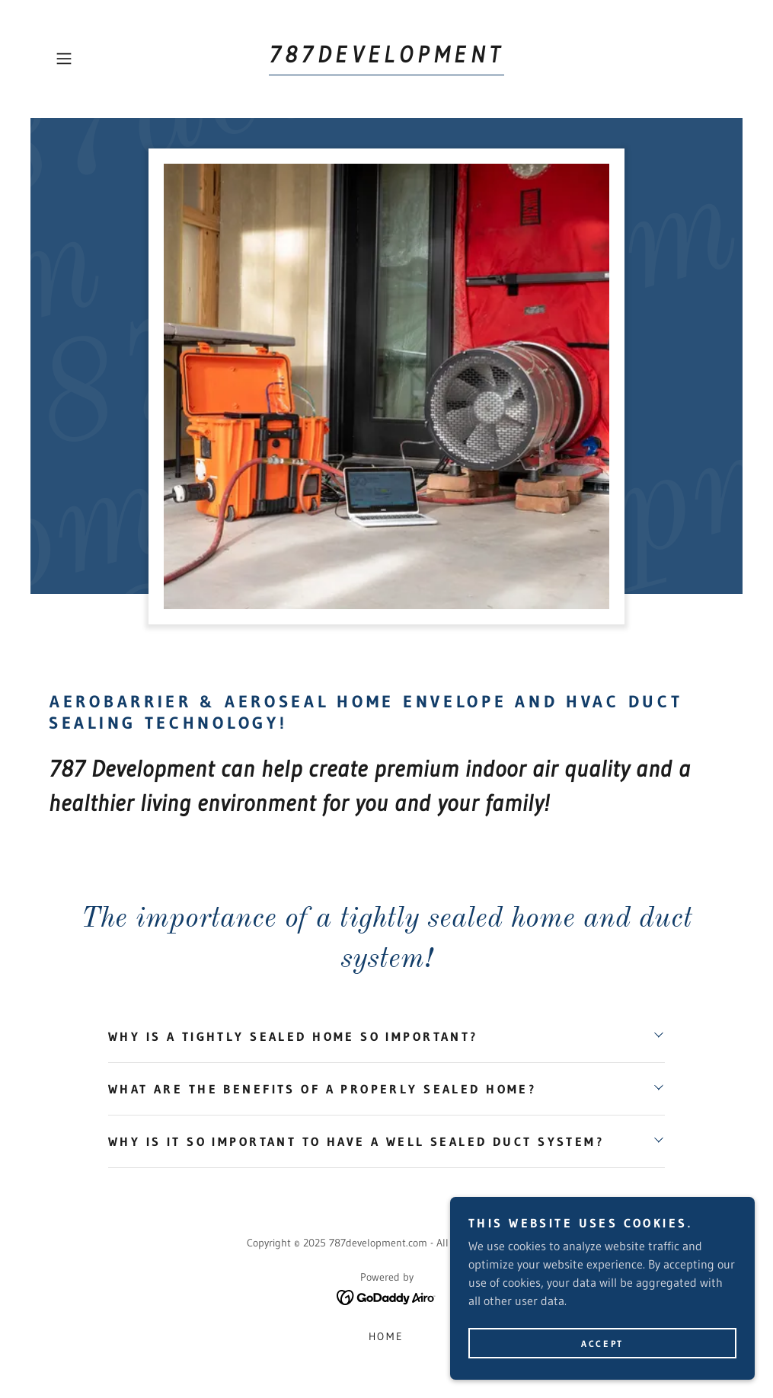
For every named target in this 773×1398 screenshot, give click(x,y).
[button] (99, 58)
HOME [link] (387, 1336)
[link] (386, 57)
